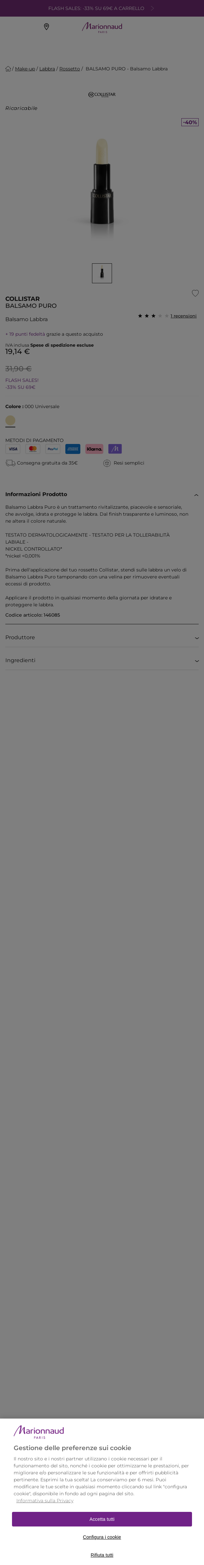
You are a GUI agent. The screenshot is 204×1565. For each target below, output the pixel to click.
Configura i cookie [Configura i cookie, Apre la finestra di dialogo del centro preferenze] (102, 1544)
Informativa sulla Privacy (44, 1508)
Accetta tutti (102, 1526)
